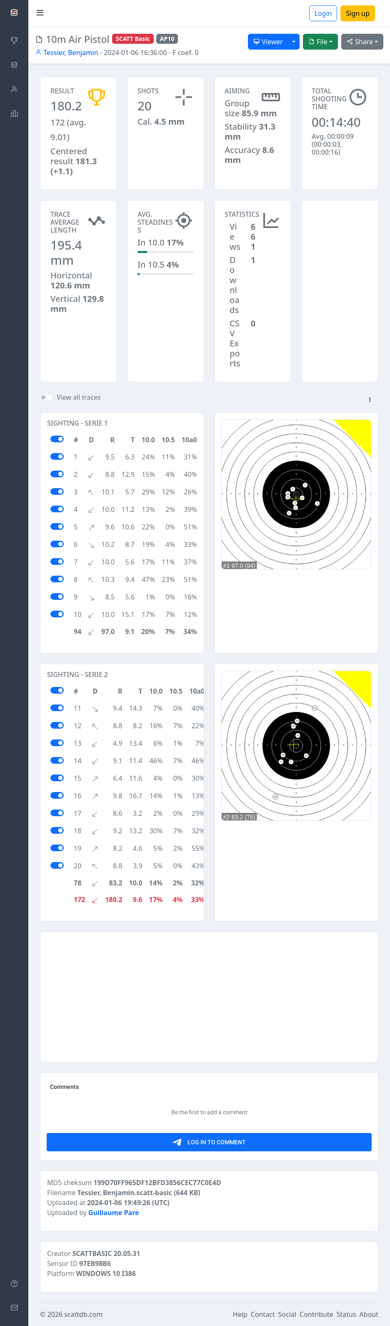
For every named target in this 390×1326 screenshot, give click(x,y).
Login (323, 13)
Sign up (358, 13)
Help (240, 1314)
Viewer (268, 41)
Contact (263, 1314)
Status (346, 1314)
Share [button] (360, 41)
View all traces (79, 397)
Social (287, 1314)
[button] (369, 400)
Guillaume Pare (113, 1212)
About (369, 1314)
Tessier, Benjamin (66, 52)
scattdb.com (83, 1314)
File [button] (318, 41)
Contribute (316, 1314)
